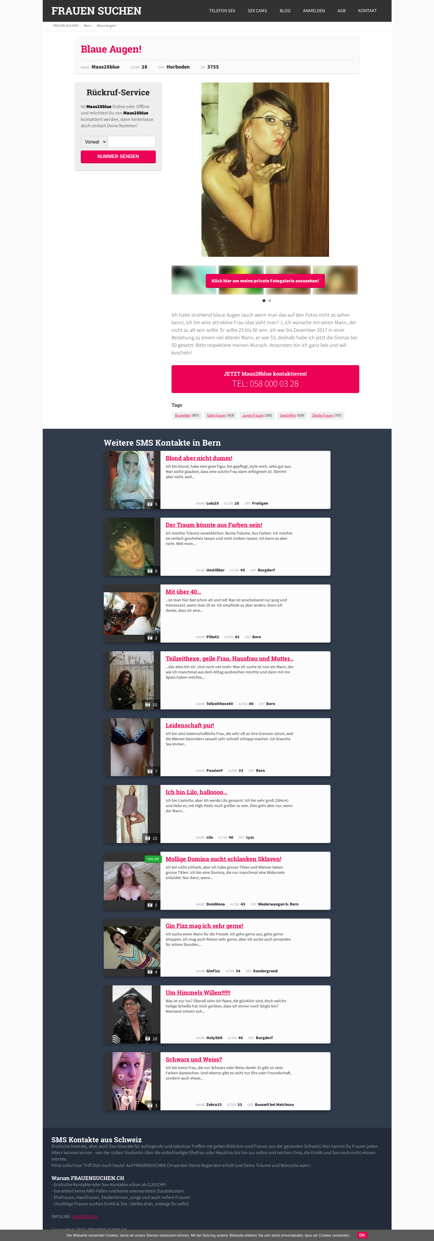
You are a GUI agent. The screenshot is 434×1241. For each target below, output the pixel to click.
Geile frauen (216, 415)
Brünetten (183, 415)
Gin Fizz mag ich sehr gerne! (206, 925)
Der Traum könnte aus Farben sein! (215, 524)
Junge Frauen (253, 415)
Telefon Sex (222, 10)
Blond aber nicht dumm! (200, 458)
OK (362, 1235)
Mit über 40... (185, 591)
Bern (87, 25)
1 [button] (264, 302)
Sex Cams (257, 10)
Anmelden (314, 10)
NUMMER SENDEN (118, 156)
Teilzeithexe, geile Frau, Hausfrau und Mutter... (231, 658)
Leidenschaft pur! (191, 725)
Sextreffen (288, 415)
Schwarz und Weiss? (195, 1059)
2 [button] (270, 302)
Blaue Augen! (106, 25)
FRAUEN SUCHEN (96, 10)
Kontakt (367, 10)
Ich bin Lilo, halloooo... (198, 792)
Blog (285, 10)
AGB (341, 10)
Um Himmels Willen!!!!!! (199, 992)
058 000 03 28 (85, 1216)
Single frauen (322, 415)
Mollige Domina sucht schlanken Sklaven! (225, 858)
